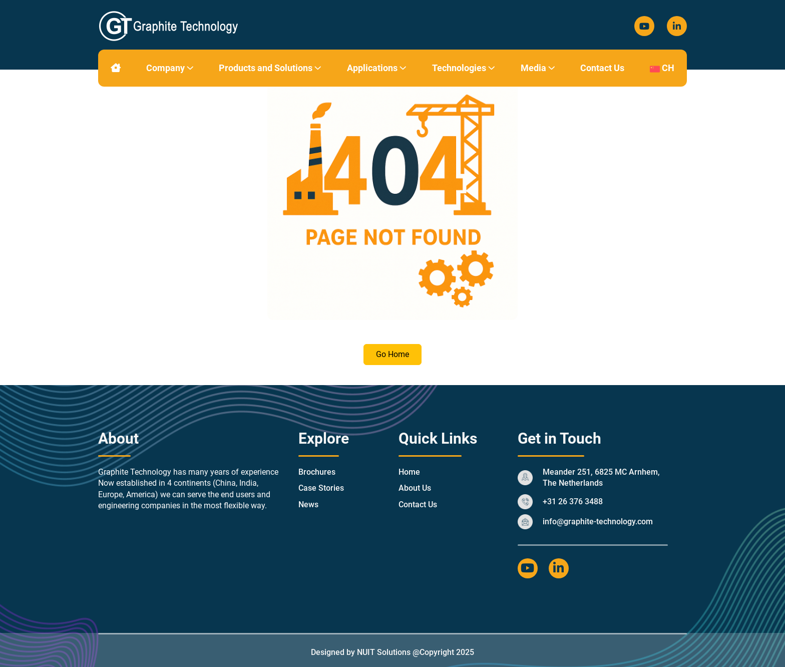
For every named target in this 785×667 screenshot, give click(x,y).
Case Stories (321, 488)
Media (538, 68)
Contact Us (602, 68)
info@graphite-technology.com (598, 521)
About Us (415, 488)
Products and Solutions (270, 68)
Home (409, 472)
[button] (190, 68)
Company (170, 68)
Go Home (392, 354)
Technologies (463, 68)
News (308, 504)
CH (662, 68)
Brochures (316, 472)
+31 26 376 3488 (573, 501)
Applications (377, 68)
